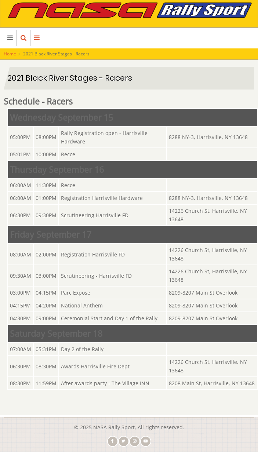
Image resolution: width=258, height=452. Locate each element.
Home (10, 53)
